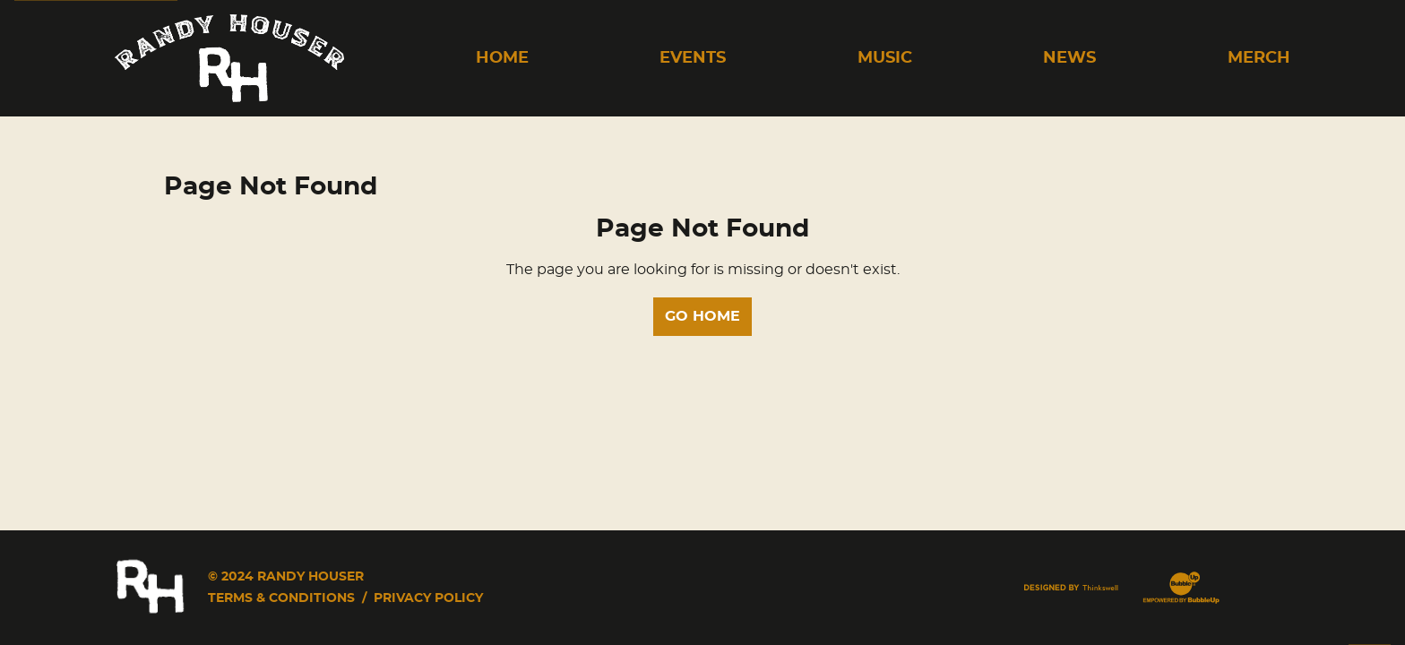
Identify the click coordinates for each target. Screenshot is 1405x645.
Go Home (702, 316)
